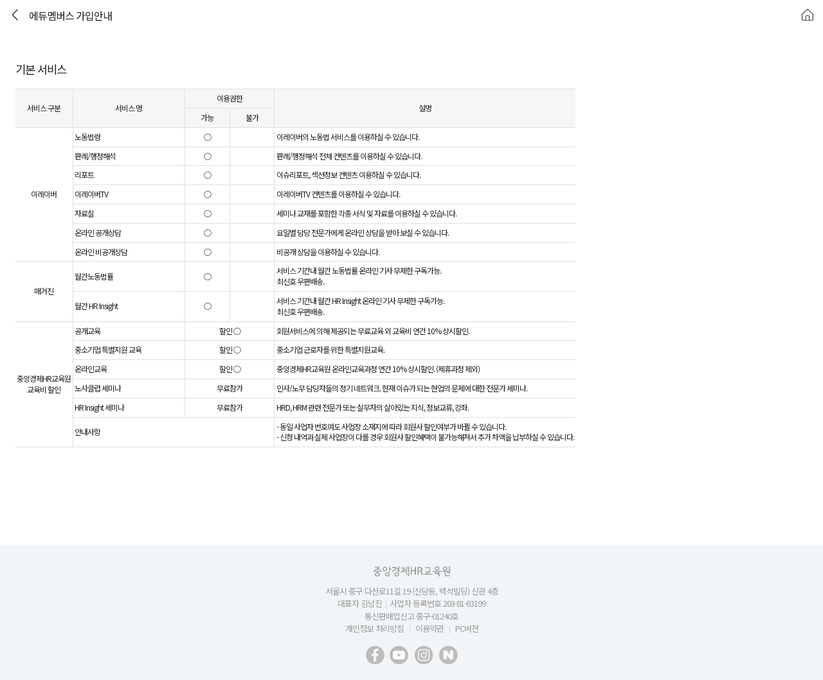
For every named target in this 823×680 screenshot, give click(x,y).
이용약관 (429, 628)
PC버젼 (466, 628)
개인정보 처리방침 (374, 628)
